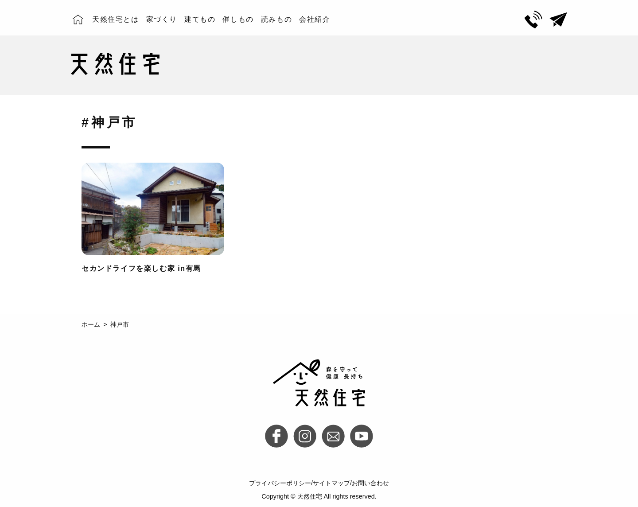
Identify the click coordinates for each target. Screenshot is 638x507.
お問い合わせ (370, 483)
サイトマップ (331, 483)
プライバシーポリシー (280, 483)
